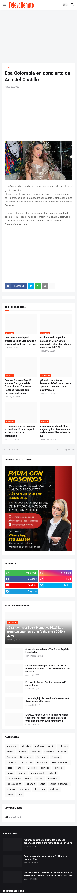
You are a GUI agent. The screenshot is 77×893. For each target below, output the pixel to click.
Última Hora (40, 789)
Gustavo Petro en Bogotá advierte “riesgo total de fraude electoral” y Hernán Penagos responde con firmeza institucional (18, 387)
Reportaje (30, 784)
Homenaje (58, 768)
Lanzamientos (14, 778)
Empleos (55, 757)
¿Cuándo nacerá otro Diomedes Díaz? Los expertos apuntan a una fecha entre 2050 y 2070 (55, 385)
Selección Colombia (59, 784)
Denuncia (11, 757)
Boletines (63, 746)
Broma (10, 751)
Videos (10, 794)
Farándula (42, 762)
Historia (45, 768)
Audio (51, 746)
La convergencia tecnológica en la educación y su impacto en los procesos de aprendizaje (20, 431)
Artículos (39, 746)
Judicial (52, 773)
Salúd (42, 784)
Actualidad (12, 746)
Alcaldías (26, 746)
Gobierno (32, 768)
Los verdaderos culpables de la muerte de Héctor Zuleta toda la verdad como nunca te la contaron (48, 668)
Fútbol (20, 768)
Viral (20, 794)
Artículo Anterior (11, 449)
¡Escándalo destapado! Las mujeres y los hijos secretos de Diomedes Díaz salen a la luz (55, 431)
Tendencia (24, 789)
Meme (28, 778)
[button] (4, 5)
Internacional (37, 773)
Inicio (7, 67)
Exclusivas (27, 762)
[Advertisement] (39, 36)
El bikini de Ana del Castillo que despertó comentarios (45, 683)
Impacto (22, 773)
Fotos (9, 768)
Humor (10, 773)
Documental (26, 757)
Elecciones (42, 757)
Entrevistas (12, 762)
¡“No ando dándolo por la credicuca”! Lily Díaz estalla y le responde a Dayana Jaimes (20, 341)
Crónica (62, 751)
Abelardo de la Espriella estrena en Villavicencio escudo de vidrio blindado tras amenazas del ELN (55, 342)
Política (39, 778)
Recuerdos (53, 778)
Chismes (22, 751)
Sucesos (11, 789)
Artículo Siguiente (65, 449)
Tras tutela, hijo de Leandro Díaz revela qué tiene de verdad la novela (47, 700)
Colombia (49, 751)
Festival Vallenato (60, 762)
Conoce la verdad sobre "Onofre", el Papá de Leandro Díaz (47, 651)
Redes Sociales (14, 784)
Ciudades (35, 751)
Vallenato (54, 789)
